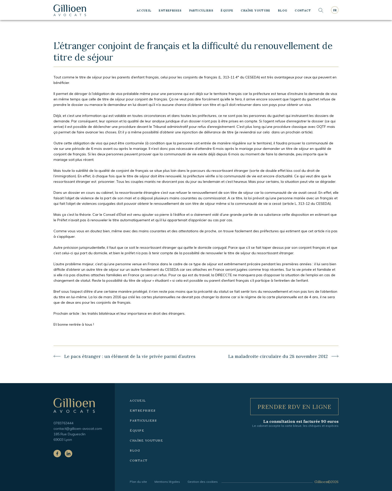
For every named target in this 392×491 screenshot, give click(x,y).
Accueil (144, 10)
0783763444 (64, 423)
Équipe (227, 10)
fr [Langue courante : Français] (334, 10)
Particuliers (201, 10)
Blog (283, 10)
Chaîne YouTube (255, 10)
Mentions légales (167, 482)
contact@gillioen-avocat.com (78, 428)
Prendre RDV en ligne (294, 406)
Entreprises (170, 10)
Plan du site (138, 482)
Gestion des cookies (203, 482)
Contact (303, 10)
